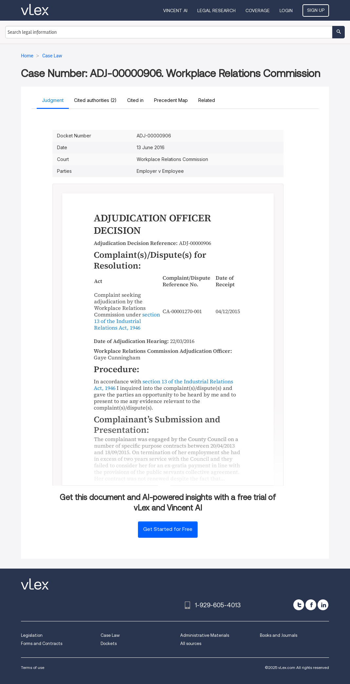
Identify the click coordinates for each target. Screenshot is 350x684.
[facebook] (310, 604)
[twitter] (298, 604)
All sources (190, 643)
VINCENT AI (175, 10)
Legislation (32, 635)
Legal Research (216, 10)
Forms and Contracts (41, 643)
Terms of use (32, 667)
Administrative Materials (204, 635)
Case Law (110, 635)
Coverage (257, 10)
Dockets (109, 643)
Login (286, 10)
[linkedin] (323, 604)
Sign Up (315, 10)
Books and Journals (278, 635)
